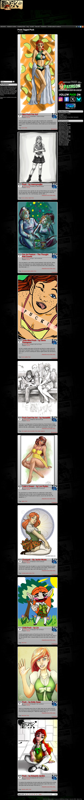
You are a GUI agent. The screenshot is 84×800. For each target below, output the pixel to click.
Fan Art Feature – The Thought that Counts (35, 255)
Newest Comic (11, 26)
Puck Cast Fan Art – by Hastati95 (36, 417)
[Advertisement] (62, 12)
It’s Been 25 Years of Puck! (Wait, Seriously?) (68, 117)
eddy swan (24, 715)
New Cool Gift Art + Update (64, 113)
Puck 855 (65, 123)
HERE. (1, 98)
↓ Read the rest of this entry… (48, 195)
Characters (21, 26)
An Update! (61, 114)
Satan (39, 431)
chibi (23, 642)
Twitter (81, 27)
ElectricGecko (26, 116)
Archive (3, 26)
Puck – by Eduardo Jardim (33, 776)
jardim (27, 789)
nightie (26, 357)
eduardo (23, 789)
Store (32, 26)
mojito (29, 198)
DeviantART (77, 27)
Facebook (79, 27)
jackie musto (29, 573)
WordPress (62, 799)
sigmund (43, 431)
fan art (23, 127)
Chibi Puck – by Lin (30, 628)
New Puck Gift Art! (63, 118)
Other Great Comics (54, 26)
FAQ (27, 26)
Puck (26, 127)
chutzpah (24, 573)
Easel (67, 799)
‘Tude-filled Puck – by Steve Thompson (34, 341)
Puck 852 (68, 140)
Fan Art (37, 26)
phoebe (33, 431)
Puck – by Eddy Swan (31, 702)
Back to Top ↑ (79, 799)
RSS (83, 27)
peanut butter (27, 271)
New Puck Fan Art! (30, 114)
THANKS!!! (44, 26)
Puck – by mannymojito (32, 184)
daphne (25, 431)
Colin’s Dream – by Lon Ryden (35, 486)
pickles (31, 271)
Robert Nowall (62, 128)
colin (23, 271)
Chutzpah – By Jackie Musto (34, 559)
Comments (54, 129)
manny (26, 198)
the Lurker (61, 142)
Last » (40, 794)
